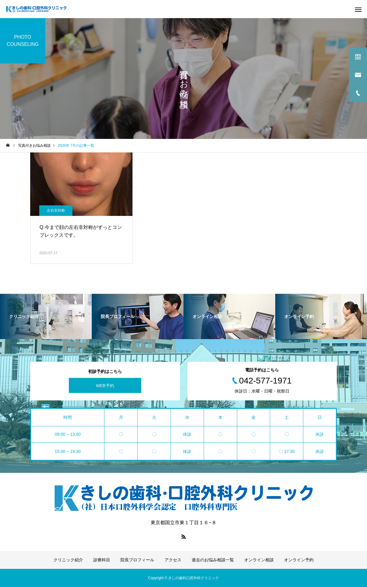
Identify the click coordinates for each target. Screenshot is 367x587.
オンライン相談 (259, 559)
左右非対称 (56, 210)
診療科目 (101, 559)
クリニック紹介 (68, 559)
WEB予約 (105, 385)
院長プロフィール (137, 559)
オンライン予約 (299, 559)
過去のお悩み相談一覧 (213, 559)
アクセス (172, 559)
